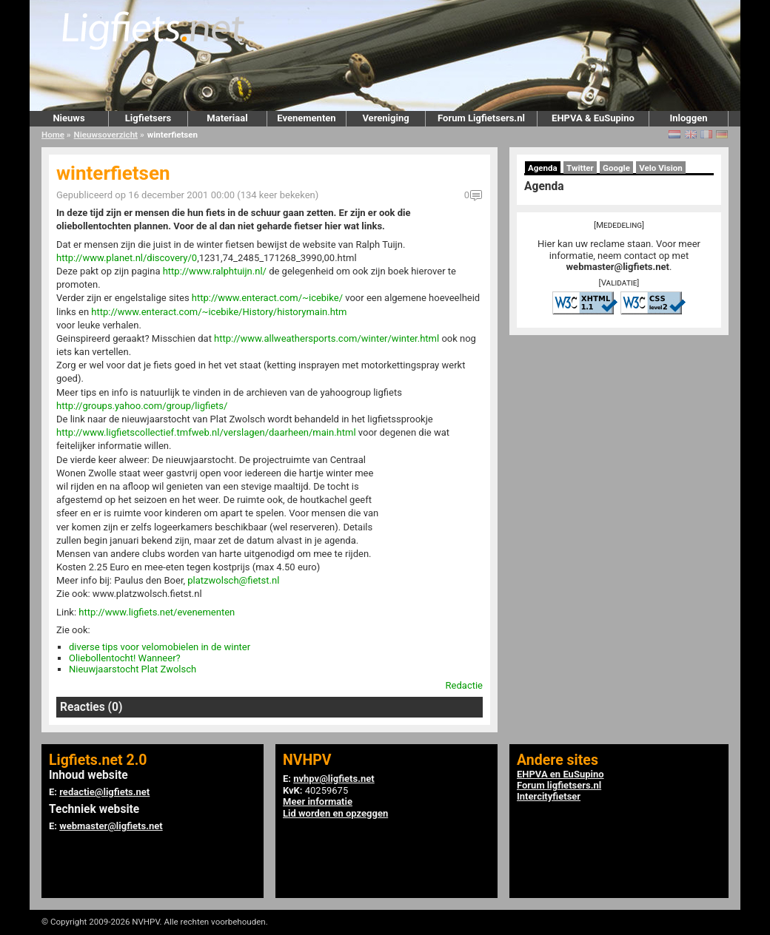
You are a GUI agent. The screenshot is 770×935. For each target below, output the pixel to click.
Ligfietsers (148, 118)
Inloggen (688, 118)
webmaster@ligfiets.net (617, 266)
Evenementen (306, 118)
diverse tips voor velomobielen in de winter (159, 646)
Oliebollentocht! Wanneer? (125, 658)
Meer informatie (317, 801)
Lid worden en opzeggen (335, 813)
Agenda (543, 168)
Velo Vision (661, 168)
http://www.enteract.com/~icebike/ (267, 297)
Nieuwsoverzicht (106, 134)
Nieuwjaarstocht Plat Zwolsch (132, 669)
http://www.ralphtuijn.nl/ (215, 271)
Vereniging (385, 118)
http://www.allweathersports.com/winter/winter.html (326, 338)
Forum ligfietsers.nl (559, 785)
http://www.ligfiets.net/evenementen (156, 612)
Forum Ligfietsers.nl (481, 118)
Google (616, 168)
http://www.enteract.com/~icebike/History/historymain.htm (218, 311)
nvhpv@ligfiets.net (333, 778)
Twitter (580, 168)
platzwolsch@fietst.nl (233, 580)
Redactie (464, 685)
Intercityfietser (548, 796)
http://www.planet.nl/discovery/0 (126, 257)
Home (52, 134)
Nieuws (68, 118)
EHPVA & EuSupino (593, 118)
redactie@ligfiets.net (104, 791)
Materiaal (227, 118)
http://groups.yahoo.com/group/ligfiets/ (141, 405)
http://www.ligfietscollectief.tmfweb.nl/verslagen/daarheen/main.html (206, 432)
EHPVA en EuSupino (560, 774)
